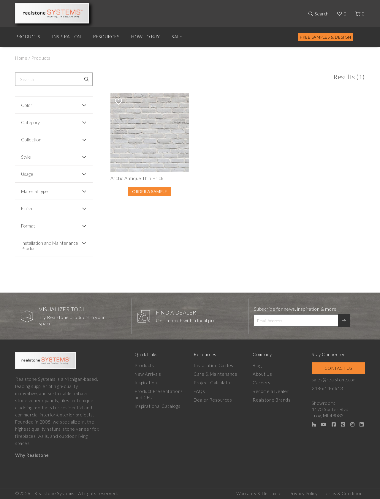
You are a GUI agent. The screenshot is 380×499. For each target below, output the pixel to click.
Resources (106, 36)
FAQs (199, 391)
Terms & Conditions (344, 493)
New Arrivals (147, 374)
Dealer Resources (213, 399)
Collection (31, 139)
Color (26, 105)
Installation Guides (213, 365)
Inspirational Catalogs (157, 406)
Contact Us (338, 368)
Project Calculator (213, 382)
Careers (261, 382)
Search (321, 13)
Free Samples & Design (325, 37)
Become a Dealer (271, 391)
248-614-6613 (327, 388)
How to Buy (145, 36)
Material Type (34, 191)
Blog (257, 365)
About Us (262, 374)
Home (21, 58)
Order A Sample (149, 191)
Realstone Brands (271, 399)
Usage (27, 174)
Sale (177, 36)
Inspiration (66, 36)
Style (26, 157)
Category (30, 122)
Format (28, 225)
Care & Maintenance (215, 374)
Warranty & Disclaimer (260, 493)
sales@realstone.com (334, 379)
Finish (26, 208)
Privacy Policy (303, 493)
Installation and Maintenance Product (49, 245)
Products (27, 36)
